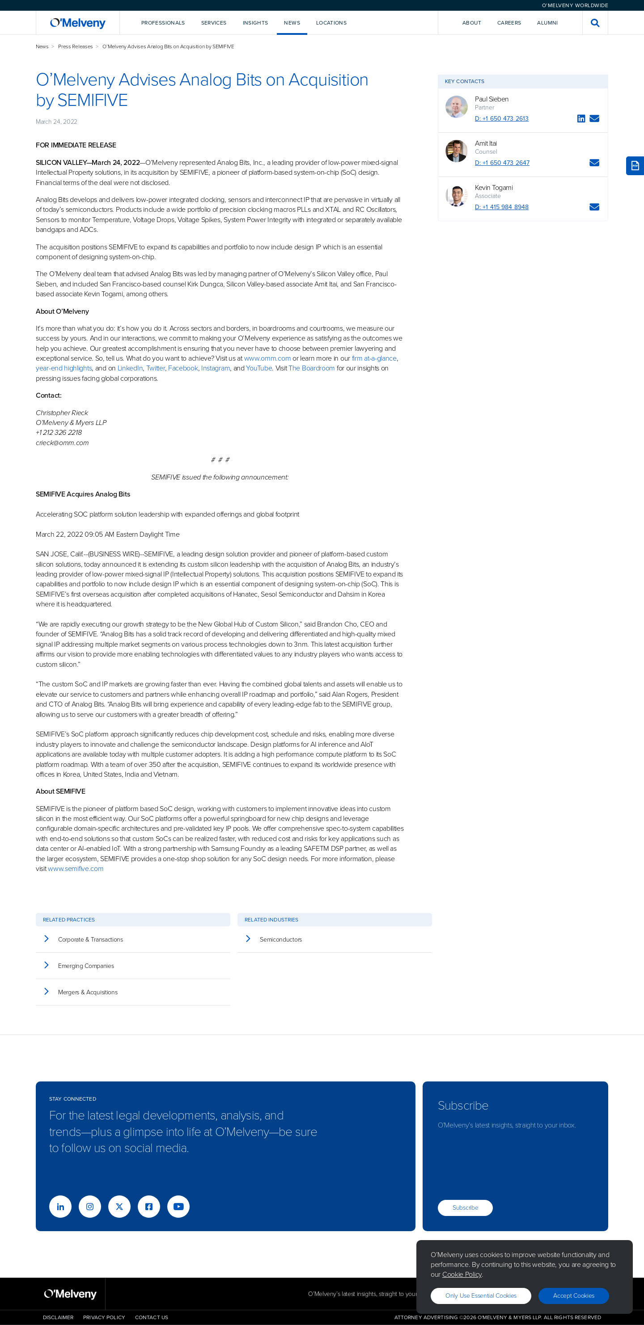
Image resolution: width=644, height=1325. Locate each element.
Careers (509, 23)
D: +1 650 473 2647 (502, 163)
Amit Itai (486, 143)
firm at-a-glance (374, 358)
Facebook (183, 368)
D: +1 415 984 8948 (502, 207)
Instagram (215, 368)
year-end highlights (64, 368)
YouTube (259, 368)
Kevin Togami (494, 187)
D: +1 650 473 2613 (502, 118)
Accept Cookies (573, 1295)
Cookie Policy (462, 1274)
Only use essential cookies (481, 1295)
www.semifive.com (75, 868)
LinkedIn (130, 368)
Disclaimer (58, 1317)
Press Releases (75, 46)
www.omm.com (267, 358)
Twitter (155, 368)
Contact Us (151, 1317)
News (42, 46)
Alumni (547, 23)
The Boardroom (311, 368)
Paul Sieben (492, 99)
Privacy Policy (104, 1317)
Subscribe (465, 1207)
